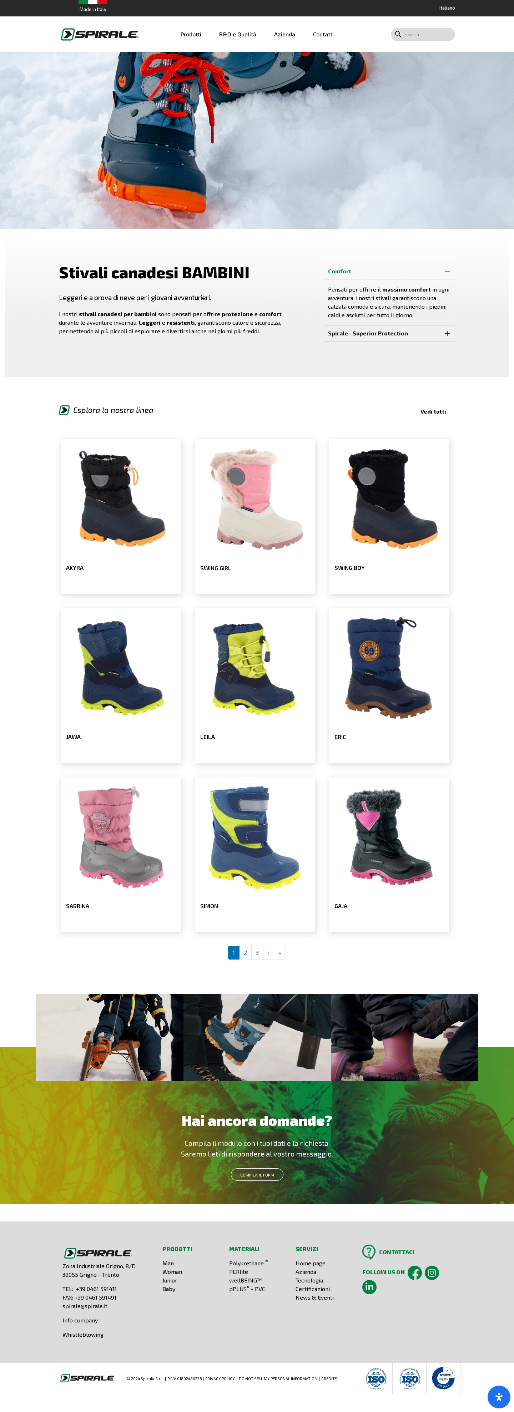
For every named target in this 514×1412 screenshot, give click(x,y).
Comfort (391, 270)
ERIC (340, 736)
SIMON (209, 905)
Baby (168, 1288)
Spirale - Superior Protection (391, 332)
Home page (311, 1263)
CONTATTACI (396, 1252)
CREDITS (329, 1378)
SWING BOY (349, 567)
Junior (169, 1280)
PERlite (238, 1271)
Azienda (284, 34)
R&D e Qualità (237, 34)
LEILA (207, 736)
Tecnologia (309, 1280)
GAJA (340, 905)
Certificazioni (313, 1288)
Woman (172, 1271)
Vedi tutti (433, 411)
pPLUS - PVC (247, 1288)
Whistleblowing (83, 1334)
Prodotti (191, 34)
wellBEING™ (245, 1280)
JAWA (73, 736)
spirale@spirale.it (84, 1305)
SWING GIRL (215, 568)
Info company (80, 1320)
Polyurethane (248, 1263)
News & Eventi (315, 1297)
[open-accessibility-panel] (499, 1397)
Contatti (323, 34)
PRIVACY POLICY (220, 1378)
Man (168, 1263)
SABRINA (77, 905)
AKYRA (75, 567)
